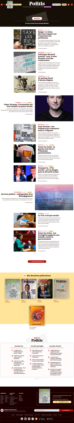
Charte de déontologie (28, 414)
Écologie (30, 6)
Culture (41, 6)
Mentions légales (19, 414)
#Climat (20, 395)
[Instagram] (33, 419)
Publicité (55, 414)
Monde (2, 403)
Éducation (6, 398)
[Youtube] (29, 419)
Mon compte (12, 404)
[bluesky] (25, 419)
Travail (6, 395)
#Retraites (21, 399)
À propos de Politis (13, 403)
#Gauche (20, 398)
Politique (25, 6)
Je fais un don (12, 396)
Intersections (47, 6)
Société (34, 6)
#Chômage (21, 400)
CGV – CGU (37, 414)
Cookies (60, 414)
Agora (2, 395)
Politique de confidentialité (46, 414)
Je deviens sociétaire (13, 398)
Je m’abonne (12, 399)
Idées (38, 6)
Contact (13, 414)
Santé (6, 399)
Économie (6, 396)
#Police (20, 396)
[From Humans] (36, 419)
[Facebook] (22, 419)
